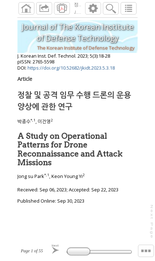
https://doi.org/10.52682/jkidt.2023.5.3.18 (71, 70)
